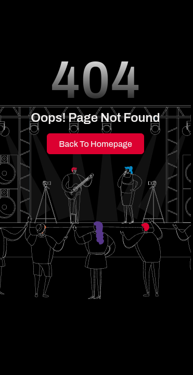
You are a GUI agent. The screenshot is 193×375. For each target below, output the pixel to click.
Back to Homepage (95, 144)
